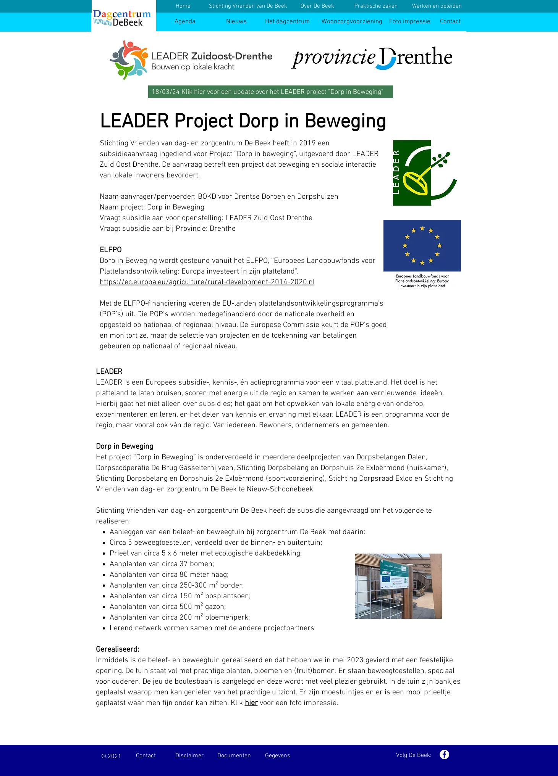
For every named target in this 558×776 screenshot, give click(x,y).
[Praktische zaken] (376, 6)
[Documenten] (234, 756)
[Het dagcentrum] (288, 22)
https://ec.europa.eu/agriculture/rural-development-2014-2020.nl (207, 282)
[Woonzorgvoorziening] (352, 22)
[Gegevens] (277, 756)
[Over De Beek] (317, 6)
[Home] (183, 6)
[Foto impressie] (410, 22)
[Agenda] (185, 22)
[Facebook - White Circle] (444, 754)
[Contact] (450, 22)
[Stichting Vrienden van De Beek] (248, 6)
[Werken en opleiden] (437, 6)
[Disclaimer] (189, 756)
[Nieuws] (236, 22)
